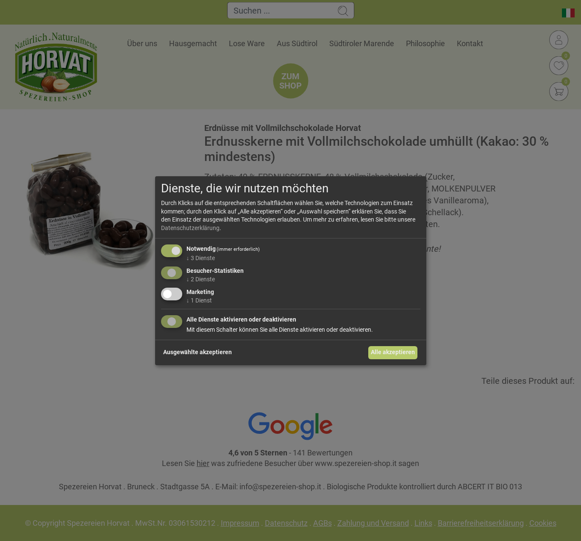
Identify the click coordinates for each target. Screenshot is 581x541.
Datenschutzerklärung (190, 228)
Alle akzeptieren (393, 352)
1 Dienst (199, 300)
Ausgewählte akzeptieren (197, 352)
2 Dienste (200, 279)
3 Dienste (200, 258)
